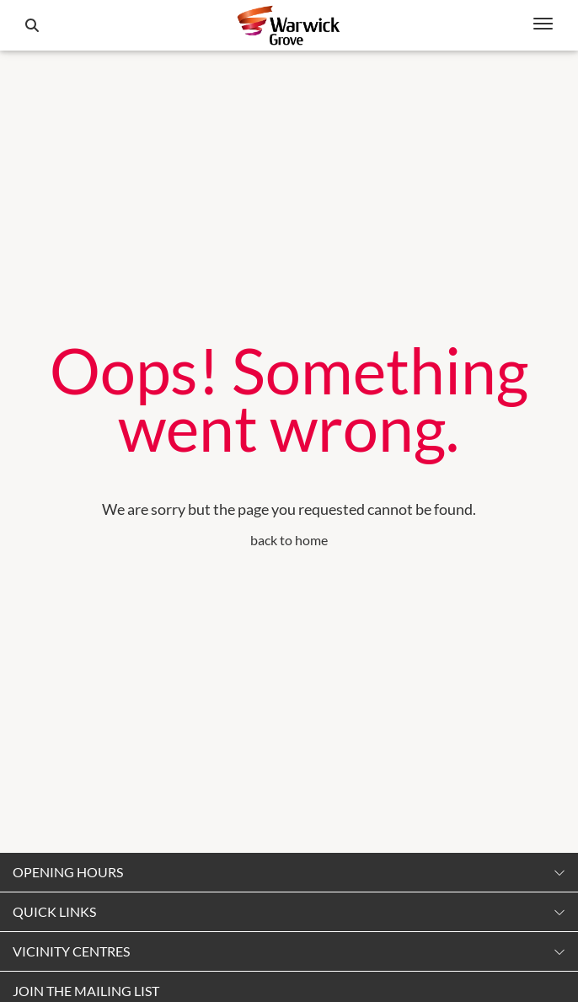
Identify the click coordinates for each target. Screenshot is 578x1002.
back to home (289, 540)
